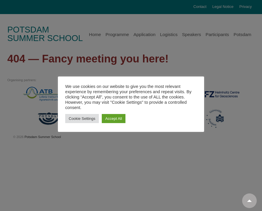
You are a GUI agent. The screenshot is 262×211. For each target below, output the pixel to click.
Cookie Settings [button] (82, 118)
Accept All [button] (113, 118)
